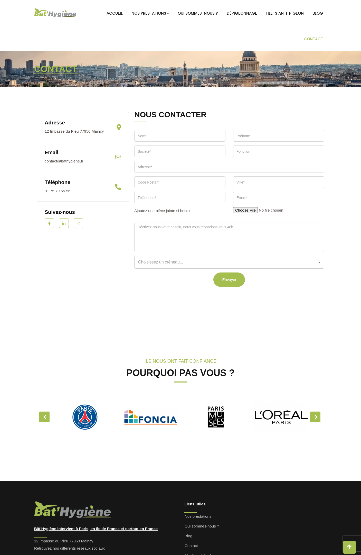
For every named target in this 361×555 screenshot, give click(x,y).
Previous (44, 417)
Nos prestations (148, 13)
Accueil (115, 13)
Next (315, 417)
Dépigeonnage (242, 13)
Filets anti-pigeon (285, 13)
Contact (313, 39)
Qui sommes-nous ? (198, 13)
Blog (317, 13)
